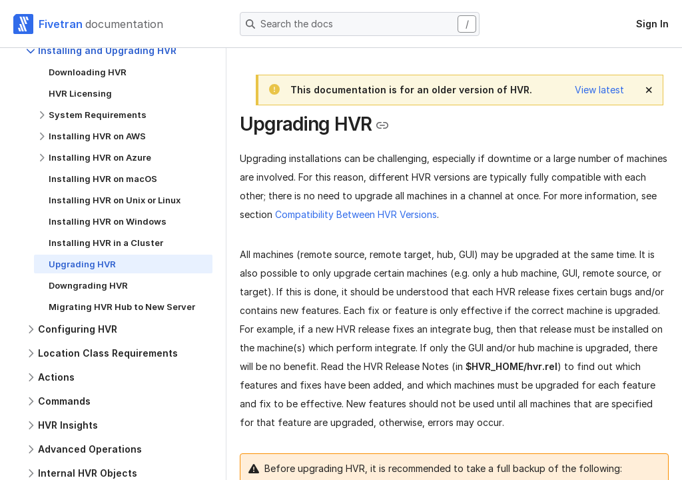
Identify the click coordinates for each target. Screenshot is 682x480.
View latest (599, 89)
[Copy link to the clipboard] (382, 125)
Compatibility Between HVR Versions (356, 214)
